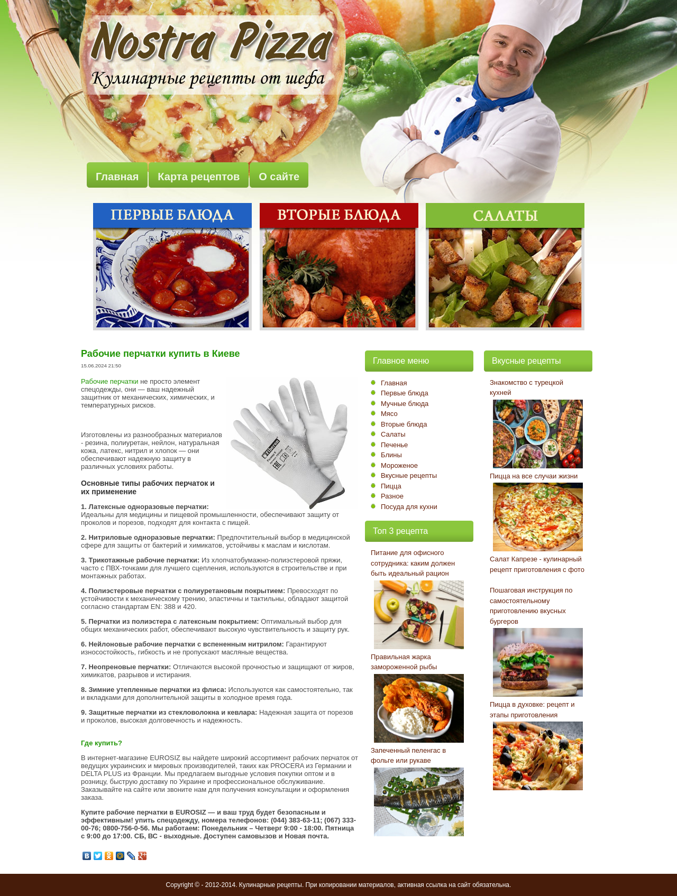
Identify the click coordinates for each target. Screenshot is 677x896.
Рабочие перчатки (110, 381)
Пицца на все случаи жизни (534, 476)
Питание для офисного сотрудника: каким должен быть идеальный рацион (413, 563)
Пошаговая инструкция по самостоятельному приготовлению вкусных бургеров (531, 605)
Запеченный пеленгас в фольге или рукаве (408, 755)
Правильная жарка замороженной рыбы (404, 662)
